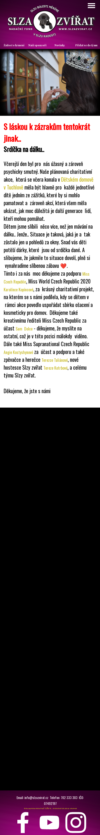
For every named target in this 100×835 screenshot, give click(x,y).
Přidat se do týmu (86, 45)
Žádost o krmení (14, 45)
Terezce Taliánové (55, 360)
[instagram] (76, 822)
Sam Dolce (24, 329)
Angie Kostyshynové (18, 352)
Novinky (60, 45)
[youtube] (49, 822)
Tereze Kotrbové (55, 368)
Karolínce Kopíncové (18, 290)
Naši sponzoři (37, 45)
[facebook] (23, 822)
